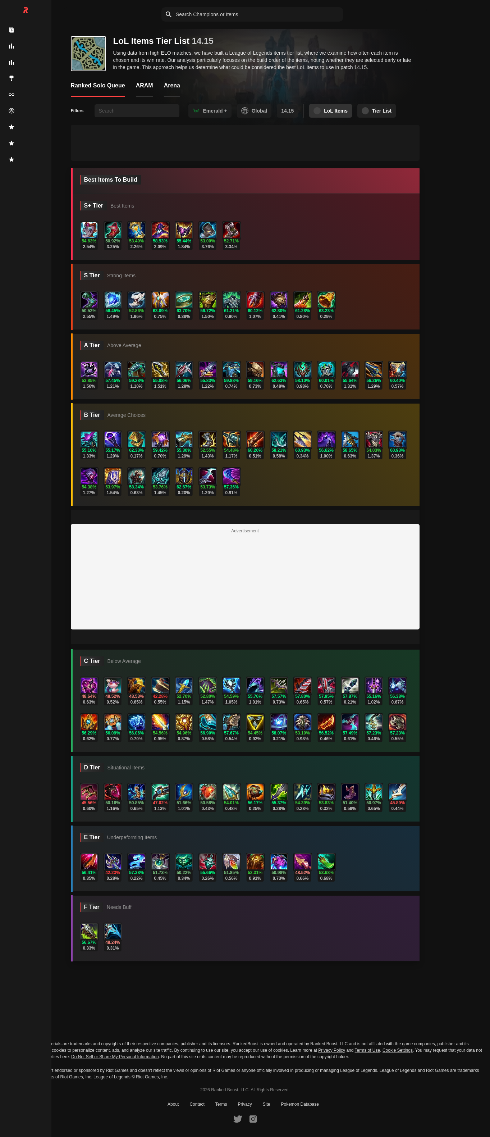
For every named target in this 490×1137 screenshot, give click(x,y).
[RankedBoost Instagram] (253, 1119)
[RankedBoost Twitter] (237, 1119)
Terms (221, 1104)
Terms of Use (367, 1050)
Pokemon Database (300, 1104)
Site (266, 1104)
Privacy (245, 1104)
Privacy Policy (331, 1050)
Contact (196, 1104)
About (173, 1104)
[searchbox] (137, 110)
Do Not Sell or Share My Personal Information (115, 1057)
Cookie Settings (398, 1050)
